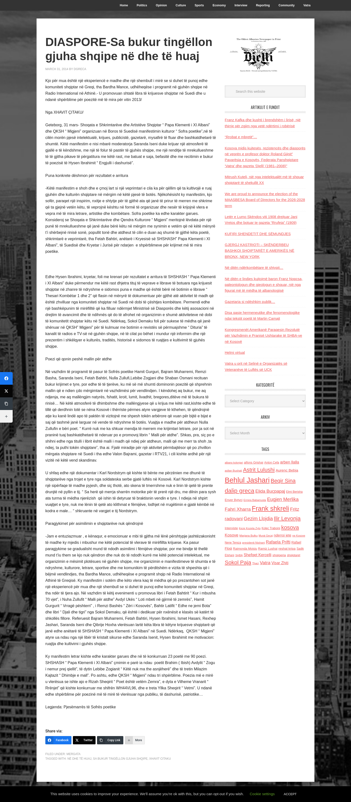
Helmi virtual (235, 352)
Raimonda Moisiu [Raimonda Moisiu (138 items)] (245, 548)
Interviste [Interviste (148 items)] (231, 528)
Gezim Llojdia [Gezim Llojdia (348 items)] (258, 518)
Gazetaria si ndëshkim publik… (250, 302)
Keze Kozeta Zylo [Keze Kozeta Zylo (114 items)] (250, 528)
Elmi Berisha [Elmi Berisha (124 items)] (294, 491)
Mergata (74, 754)
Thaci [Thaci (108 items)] (255, 563)
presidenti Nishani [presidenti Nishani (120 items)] (253, 542)
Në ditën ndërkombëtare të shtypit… (254, 267)
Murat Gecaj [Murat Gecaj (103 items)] (266, 535)
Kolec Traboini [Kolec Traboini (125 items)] (271, 528)
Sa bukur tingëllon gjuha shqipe (120, 758)
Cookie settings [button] (262, 794)
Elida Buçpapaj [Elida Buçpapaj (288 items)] (270, 491)
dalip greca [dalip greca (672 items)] (239, 490)
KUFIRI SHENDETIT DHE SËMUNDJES (258, 234)
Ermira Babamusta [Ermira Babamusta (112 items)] (255, 500)
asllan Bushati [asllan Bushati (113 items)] (233, 470)
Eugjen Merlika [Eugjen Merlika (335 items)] (283, 499)
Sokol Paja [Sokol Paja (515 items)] (238, 562)
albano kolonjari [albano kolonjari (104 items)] (234, 462)
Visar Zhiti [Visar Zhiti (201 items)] (280, 563)
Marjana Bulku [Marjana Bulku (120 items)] (248, 535)
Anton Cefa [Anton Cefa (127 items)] (271, 462)
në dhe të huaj (79, 758)
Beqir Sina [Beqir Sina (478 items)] (283, 481)
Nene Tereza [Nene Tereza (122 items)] (233, 542)
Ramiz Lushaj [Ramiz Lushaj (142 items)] (267, 548)
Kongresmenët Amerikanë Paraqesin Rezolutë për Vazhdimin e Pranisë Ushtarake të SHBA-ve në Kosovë (263, 336)
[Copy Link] (110, 740)
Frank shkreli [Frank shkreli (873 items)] (270, 508)
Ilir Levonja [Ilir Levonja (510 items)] (287, 518)
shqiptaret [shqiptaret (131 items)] (293, 555)
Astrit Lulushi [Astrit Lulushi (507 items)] (259, 469)
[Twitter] (84, 740)
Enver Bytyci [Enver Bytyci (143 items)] (234, 500)
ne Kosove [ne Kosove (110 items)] (298, 535)
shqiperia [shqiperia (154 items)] (279, 555)
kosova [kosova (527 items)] (290, 527)
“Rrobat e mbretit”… (241, 137)
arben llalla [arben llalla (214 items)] (289, 462)
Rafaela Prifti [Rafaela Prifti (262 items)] (278, 542)
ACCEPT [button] (290, 794)
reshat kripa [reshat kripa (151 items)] (286, 548)
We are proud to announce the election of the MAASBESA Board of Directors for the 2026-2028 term (265, 200)
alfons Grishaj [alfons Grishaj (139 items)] (253, 462)
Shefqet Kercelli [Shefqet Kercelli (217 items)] (258, 555)
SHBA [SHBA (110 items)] (239, 555)
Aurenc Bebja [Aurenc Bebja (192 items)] (287, 470)
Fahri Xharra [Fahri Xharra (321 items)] (238, 509)
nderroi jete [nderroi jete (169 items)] (282, 535)
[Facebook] (58, 740)
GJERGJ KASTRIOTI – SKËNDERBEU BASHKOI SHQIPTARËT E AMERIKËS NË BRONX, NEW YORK (259, 251)
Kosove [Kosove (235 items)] (231, 535)
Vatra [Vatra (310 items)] (265, 562)
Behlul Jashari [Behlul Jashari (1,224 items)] (247, 480)
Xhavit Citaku (160, 758)
